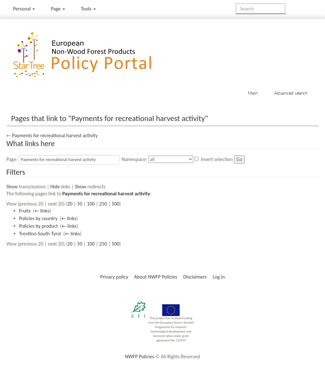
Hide (55, 187)
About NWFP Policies (155, 277)
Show (12, 187)
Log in (219, 277)
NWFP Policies (139, 356)
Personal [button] (24, 9)
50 (79, 204)
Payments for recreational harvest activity (54, 135)
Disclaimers (195, 277)
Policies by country (38, 218)
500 (115, 204)
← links (42, 211)
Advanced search (291, 93)
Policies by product (38, 226)
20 (69, 204)
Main (253, 93)
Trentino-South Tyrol (40, 234)
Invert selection (217, 159)
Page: (11, 159)
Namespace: (134, 159)
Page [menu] (58, 9)
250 (103, 204)
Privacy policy (114, 277)
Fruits (25, 211)
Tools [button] (88, 9)
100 (91, 204)
